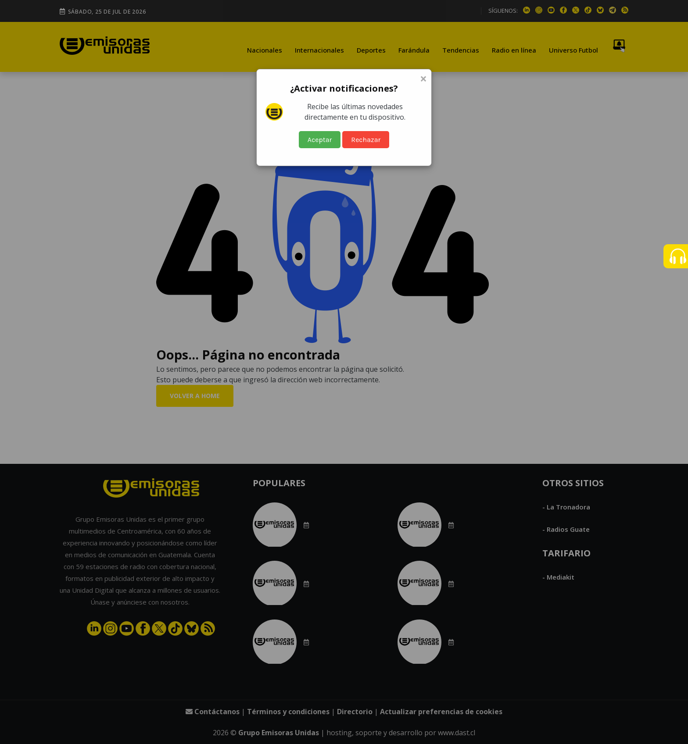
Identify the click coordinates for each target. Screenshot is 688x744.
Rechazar (365, 139)
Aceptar (320, 139)
